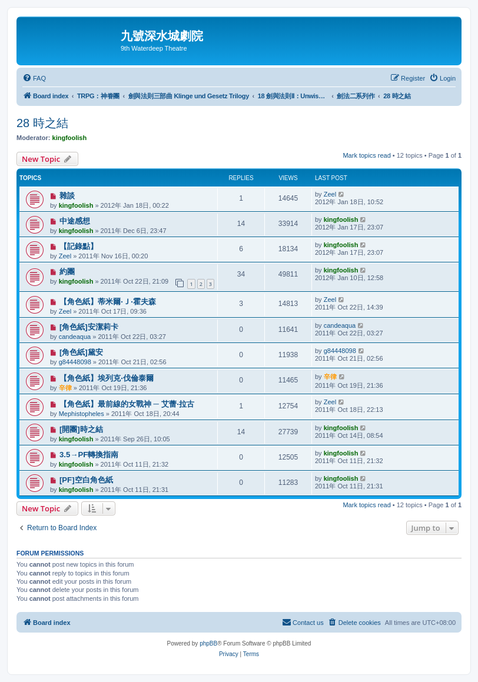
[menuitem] (34, 78)
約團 (67, 271)
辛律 (65, 387)
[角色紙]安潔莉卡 (88, 326)
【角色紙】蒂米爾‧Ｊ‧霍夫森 (107, 301)
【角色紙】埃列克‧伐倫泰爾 (106, 378)
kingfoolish (69, 137)
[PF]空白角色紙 (86, 479)
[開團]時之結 (81, 429)
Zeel (330, 194)
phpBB (208, 643)
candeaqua (75, 336)
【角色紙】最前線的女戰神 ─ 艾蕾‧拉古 (126, 404)
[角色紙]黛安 (81, 352)
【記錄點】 (78, 246)
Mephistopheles (81, 413)
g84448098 (75, 361)
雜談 (67, 195)
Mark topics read (366, 155)
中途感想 (74, 221)
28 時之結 (42, 123)
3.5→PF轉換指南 (88, 454)
